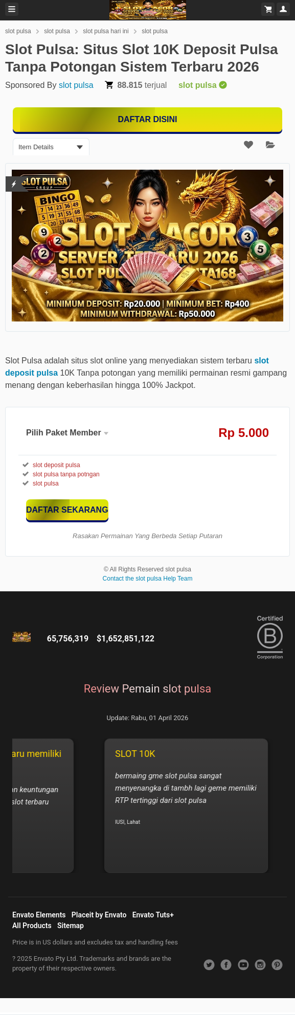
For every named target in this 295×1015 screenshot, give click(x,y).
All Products (32, 925)
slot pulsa (18, 31)
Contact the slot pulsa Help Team (148, 578)
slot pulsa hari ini (105, 31)
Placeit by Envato (99, 915)
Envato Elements (39, 915)
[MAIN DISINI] (147, 119)
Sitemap (70, 925)
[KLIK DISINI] (67, 509)
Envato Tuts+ (153, 915)
